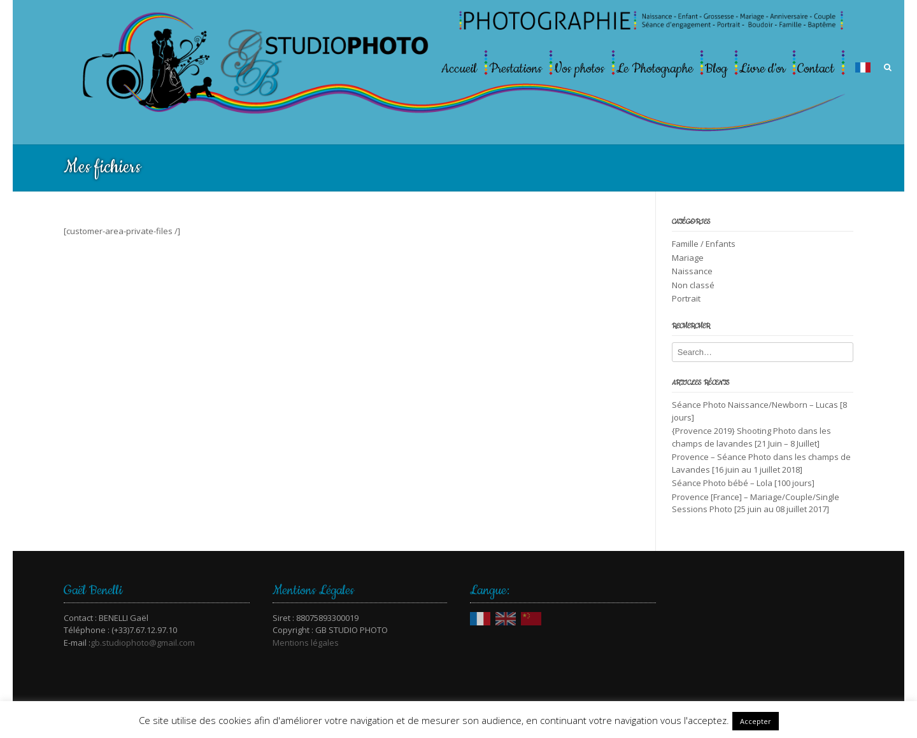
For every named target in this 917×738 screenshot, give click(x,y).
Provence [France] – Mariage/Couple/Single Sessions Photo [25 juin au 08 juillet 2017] (755, 503)
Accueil (459, 69)
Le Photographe (654, 69)
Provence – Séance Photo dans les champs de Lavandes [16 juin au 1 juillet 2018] (761, 463)
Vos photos (579, 69)
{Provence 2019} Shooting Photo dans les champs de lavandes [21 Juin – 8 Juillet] (751, 437)
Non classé (693, 285)
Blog (716, 69)
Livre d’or (762, 69)
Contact (815, 69)
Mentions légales (306, 642)
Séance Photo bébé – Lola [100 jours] (743, 483)
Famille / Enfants (704, 243)
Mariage (688, 257)
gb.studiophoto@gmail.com (142, 642)
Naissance (692, 271)
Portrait (686, 298)
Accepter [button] (755, 721)
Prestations (515, 69)
